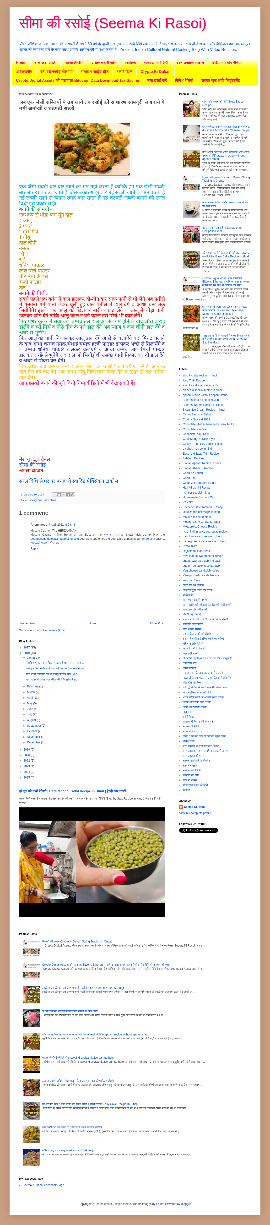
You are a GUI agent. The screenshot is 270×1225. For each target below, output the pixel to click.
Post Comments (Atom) (51, 630)
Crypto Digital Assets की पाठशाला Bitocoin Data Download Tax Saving (77, 80)
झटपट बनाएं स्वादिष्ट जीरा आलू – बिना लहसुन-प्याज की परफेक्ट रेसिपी (78, 1081)
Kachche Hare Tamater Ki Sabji (203, 507)
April (30, 697)
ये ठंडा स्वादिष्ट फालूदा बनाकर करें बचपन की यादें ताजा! (70, 1011)
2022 (27, 760)
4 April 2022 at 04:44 (62, 524)
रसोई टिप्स (125, 72)
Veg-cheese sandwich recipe (201, 570)
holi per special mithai (196, 492)
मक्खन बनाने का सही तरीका (197, 702)
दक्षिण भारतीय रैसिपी (227, 63)
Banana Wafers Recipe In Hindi (203, 405)
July (30, 714)
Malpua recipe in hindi (197, 517)
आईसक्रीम (24, 72)
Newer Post (27, 623)
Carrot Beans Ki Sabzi (197, 414)
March (31, 692)
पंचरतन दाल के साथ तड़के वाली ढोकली (203, 673)
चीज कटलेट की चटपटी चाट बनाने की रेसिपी (205, 619)
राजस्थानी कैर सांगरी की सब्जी (198, 721)
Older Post (157, 623)
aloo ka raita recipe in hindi (200, 375)
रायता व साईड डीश (95, 72)
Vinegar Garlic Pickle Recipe (201, 575)
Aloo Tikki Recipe (194, 380)
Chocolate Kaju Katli (196, 434)
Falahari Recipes (193, 458)
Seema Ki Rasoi (194, 807)
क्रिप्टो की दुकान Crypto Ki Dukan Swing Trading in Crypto (77, 941)
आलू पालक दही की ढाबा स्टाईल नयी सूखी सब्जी (207, 604)
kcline (159, 1204)
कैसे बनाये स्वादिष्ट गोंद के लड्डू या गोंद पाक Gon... (53, 674)
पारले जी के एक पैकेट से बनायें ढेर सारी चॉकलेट (207, 678)
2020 (27, 755)
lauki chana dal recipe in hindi (201, 512)
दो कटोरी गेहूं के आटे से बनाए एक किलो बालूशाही (207, 658)
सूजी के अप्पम (190, 780)
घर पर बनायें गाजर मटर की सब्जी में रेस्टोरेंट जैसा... (52, 679)
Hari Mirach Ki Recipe (197, 487)
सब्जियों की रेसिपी (191, 770)
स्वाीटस (130, 63)
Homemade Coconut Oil (198, 497)
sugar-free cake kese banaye (201, 565)
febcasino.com (40, 542)
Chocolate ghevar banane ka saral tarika (208, 424)
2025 (27, 777)
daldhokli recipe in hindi (198, 448)
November (34, 737)
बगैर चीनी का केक (192, 682)
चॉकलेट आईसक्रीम (193, 624)
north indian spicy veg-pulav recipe (205, 531)
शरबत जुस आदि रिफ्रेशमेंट (220, 80)
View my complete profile (195, 813)
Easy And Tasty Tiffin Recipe (201, 453)
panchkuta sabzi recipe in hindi (202, 536)
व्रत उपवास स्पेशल (190, 63)
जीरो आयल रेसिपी (192, 629)
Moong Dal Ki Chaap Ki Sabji (201, 521)
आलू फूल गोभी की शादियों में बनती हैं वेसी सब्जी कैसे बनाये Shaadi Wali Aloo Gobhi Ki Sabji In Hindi (225, 339)
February (33, 686)
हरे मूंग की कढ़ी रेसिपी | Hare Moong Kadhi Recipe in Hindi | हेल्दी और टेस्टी (72, 791)
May (30, 703)
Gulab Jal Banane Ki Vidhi (199, 483)
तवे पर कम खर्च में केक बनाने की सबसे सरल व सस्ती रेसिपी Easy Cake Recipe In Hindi (225, 254)
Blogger (186, 1204)
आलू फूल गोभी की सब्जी (195, 609)
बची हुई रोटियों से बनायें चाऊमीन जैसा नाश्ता (205, 687)
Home (21, 63)
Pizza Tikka (190, 546)
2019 (27, 749)
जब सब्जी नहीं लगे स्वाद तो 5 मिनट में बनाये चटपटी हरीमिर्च (72, 1127)
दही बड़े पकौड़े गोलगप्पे (56, 72)
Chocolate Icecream (195, 429)
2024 (27, 771)
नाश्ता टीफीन (74, 63)
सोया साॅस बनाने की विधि (195, 785)
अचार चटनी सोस (104, 63)
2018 (27, 653)
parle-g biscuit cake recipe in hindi (204, 541)
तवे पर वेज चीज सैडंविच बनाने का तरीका (203, 638)
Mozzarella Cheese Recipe (200, 526)
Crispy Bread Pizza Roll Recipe (203, 444)
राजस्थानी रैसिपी (156, 63)
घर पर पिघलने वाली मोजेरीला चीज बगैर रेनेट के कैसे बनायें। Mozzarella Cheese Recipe (226, 128)
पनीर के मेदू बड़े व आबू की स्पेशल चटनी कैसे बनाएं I (68, 1150)
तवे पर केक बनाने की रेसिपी (197, 634)
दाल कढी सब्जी (45, 63)
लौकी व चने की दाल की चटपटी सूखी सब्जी (204, 736)
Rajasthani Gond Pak (196, 551)
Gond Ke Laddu (193, 473)
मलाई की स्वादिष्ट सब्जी (194, 707)
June (30, 709)
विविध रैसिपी (184, 80)
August (32, 720)
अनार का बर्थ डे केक (193, 585)
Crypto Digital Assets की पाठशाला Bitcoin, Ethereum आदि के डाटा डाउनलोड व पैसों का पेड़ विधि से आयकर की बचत (226, 282)
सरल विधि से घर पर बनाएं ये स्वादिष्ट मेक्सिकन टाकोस (68, 481)
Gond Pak (189, 478)
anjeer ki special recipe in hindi (202, 390)
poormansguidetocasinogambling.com (55, 538)
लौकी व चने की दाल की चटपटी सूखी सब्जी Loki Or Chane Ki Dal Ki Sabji (83, 988)
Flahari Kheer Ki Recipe (198, 468)
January (32, 657)
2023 (27, 766)
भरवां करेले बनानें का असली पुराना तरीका (203, 697)
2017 (27, 647)
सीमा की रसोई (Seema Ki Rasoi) (112, 23)
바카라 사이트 (114, 534)
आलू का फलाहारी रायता (195, 599)
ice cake (188, 502)
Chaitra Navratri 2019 (196, 419)
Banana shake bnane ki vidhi (201, 400)
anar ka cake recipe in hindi (200, 385)
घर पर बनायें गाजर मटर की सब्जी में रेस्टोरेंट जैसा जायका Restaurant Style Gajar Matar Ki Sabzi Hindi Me (224, 310)
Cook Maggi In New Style (199, 439)
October (32, 731)
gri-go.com (148, 538)
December (34, 742)
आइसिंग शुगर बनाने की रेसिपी (197, 590)
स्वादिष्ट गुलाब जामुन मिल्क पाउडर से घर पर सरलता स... (55, 662)
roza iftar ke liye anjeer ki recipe (203, 556)
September (34, 725)
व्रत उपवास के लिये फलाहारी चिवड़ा (201, 746)
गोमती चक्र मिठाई (192, 614)
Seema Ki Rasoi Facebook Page (43, 1185)
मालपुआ (187, 711)
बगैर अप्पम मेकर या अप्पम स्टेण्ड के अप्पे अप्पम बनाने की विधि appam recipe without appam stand (225, 155)
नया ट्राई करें (157, 80)
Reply (34, 548)
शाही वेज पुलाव (190, 765)
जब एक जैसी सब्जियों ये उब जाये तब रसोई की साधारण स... (56, 668)
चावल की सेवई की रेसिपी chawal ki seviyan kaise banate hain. (78, 1057)
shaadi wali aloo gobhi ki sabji (202, 560)
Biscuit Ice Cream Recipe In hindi (204, 409)
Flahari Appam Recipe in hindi (202, 463)
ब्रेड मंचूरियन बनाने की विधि (197, 692)
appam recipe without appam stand (205, 395)
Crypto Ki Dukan (156, 72)
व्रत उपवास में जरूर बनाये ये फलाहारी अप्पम (205, 750)
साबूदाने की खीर (191, 775)
